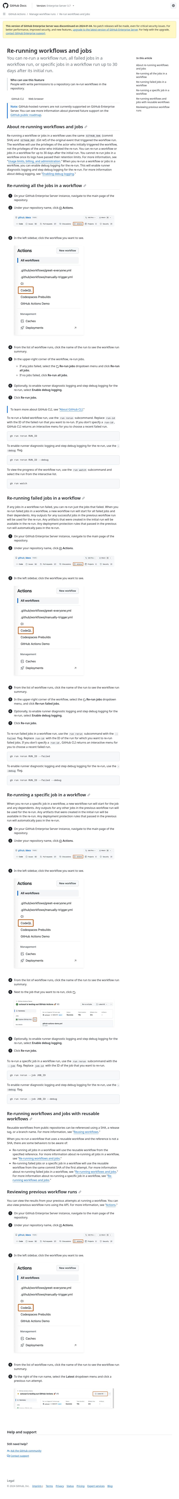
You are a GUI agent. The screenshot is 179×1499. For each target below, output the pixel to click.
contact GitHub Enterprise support (25, 33)
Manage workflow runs (42, 14)
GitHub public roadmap (25, 115)
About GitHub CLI (71, 409)
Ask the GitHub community (24, 1450)
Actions (111, 1205)
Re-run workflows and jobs (74, 14)
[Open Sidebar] (4, 14)
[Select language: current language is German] (173, 5)
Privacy (60, 1486)
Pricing (80, 1486)
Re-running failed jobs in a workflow (46, 498)
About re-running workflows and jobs (47, 126)
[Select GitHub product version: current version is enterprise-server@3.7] (55, 5)
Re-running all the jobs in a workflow (46, 185)
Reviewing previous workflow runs (44, 1192)
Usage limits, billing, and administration (34, 161)
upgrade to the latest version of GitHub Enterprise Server (105, 29)
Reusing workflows (86, 1132)
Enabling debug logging (58, 174)
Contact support (18, 1455)
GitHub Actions (17, 14)
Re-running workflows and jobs (39, 1158)
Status (70, 1486)
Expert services (96, 1486)
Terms (49, 1486)
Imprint (36, 1486)
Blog (110, 1486)
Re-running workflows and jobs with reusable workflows (53, 1116)
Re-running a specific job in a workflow (48, 795)
